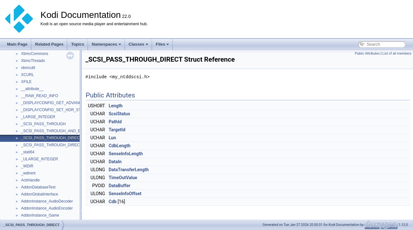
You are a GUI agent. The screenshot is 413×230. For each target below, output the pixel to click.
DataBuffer (119, 185)
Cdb (113, 201)
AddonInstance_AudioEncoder (47, 208)
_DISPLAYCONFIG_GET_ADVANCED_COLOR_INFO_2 (69, 103)
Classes (138, 44)
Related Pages (49, 44)
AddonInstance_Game (40, 215)
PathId (115, 121)
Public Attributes (367, 53)
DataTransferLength (129, 169)
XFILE (26, 82)
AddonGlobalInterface (39, 194)
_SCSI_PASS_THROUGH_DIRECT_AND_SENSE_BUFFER (73, 145)
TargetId (117, 129)
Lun (112, 137)
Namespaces (106, 44)
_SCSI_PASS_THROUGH (43, 124)
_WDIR (27, 166)
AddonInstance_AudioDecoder (47, 201)
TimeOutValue (123, 177)
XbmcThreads (33, 60)
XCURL (27, 75)
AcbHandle (30, 180)
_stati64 (27, 152)
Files (162, 44)
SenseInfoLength (126, 153)
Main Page (17, 44)
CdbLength (119, 145)
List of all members (396, 53)
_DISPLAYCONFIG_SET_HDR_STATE (54, 110)
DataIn (115, 161)
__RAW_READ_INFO (39, 96)
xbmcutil (28, 67)
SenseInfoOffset (125, 193)
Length (116, 105)
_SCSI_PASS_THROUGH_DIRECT (51, 138)
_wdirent (28, 173)
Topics (77, 44)
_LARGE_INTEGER (38, 117)
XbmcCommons (34, 53)
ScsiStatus (119, 113)
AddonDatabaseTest (38, 187)
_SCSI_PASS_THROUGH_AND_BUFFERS (58, 131)
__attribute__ (32, 89)
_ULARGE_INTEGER (39, 159)
